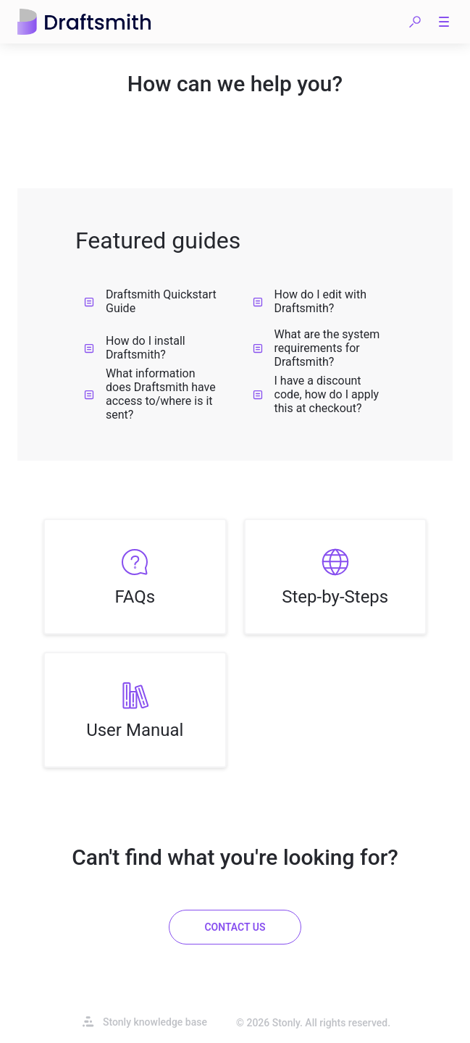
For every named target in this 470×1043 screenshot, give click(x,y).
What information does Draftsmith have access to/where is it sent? (150, 394)
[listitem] (135, 576)
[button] (415, 21)
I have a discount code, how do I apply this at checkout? (316, 394)
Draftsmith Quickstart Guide (150, 301)
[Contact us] (235, 927)
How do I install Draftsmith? (134, 347)
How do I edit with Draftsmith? (310, 301)
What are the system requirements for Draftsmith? (316, 347)
